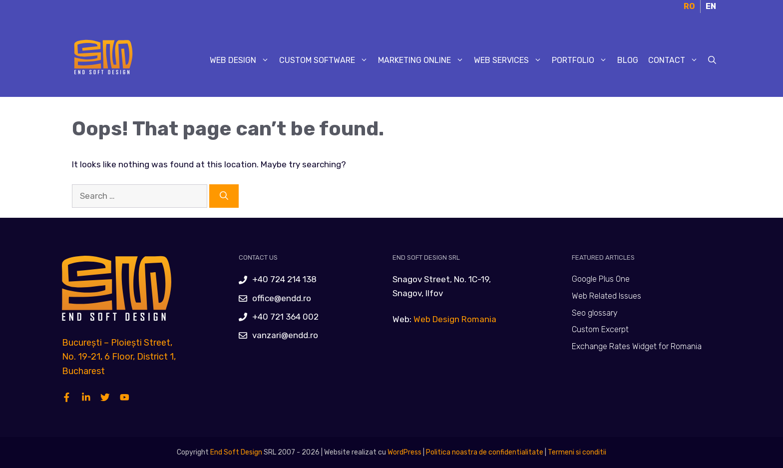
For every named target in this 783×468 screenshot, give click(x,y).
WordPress (404, 452)
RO (689, 6)
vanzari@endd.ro (285, 335)
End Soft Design (236, 452)
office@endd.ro (281, 298)
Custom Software (326, 60)
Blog (627, 60)
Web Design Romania (454, 319)
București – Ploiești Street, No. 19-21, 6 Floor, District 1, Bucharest (119, 357)
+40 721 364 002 (285, 317)
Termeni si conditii (577, 452)
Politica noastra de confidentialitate (483, 452)
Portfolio (582, 60)
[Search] (224, 196)
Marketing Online (423, 60)
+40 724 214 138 (284, 279)
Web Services (510, 60)
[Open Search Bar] (712, 60)
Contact (675, 60)
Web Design (242, 60)
